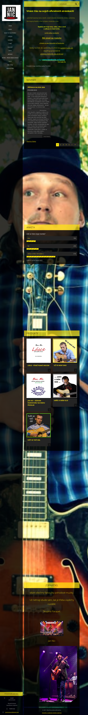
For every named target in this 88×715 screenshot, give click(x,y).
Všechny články (31, 141)
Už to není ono (60, 365)
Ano (29, 238)
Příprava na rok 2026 (36, 87)
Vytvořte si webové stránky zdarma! (52, 713)
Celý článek (47, 136)
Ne (28, 246)
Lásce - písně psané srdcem (38, 365)
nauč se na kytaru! (10, 33)
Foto (10, 50)
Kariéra (10, 40)
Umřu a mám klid (61, 400)
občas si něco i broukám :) (36, 254)
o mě (10, 43)
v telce (10, 36)
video (10, 29)
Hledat (76, 4)
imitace (10, 54)
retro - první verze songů (10, 58)
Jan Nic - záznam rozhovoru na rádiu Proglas (36, 403)
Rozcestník (10, 68)
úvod (10, 26)
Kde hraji (10, 65)
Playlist (10, 47)
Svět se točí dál (34, 440)
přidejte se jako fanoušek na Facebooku (52, 43)
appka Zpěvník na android (51, 53)
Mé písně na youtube (51, 38)
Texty (10, 61)
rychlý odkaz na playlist (52, 33)
